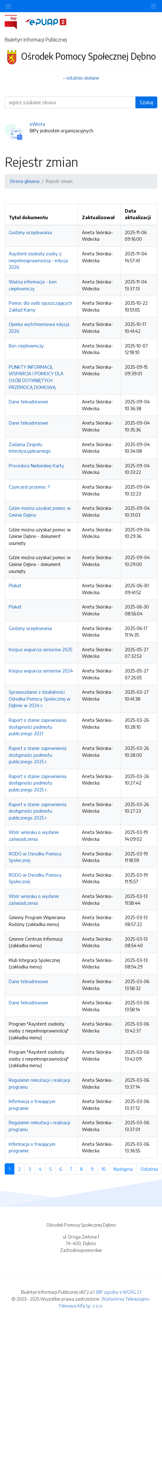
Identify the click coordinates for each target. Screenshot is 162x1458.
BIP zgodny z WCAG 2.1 (118, 1292)
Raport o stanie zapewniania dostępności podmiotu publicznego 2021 (37, 726)
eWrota (37, 124)
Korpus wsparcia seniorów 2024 (41, 670)
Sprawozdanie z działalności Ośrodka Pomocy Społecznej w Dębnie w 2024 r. (39, 698)
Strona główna (24, 181)
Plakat (15, 585)
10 (105, 1169)
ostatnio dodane (82, 78)
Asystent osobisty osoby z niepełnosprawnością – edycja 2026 (38, 260)
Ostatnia (151, 1169)
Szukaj (146, 102)
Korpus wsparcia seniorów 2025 (40, 649)
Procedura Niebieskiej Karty (36, 465)
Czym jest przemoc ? (29, 487)
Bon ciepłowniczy (26, 345)
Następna (125, 1169)
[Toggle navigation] (153, 6)
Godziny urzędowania (30, 232)
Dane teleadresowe (28, 401)
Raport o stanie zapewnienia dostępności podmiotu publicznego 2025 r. (37, 754)
